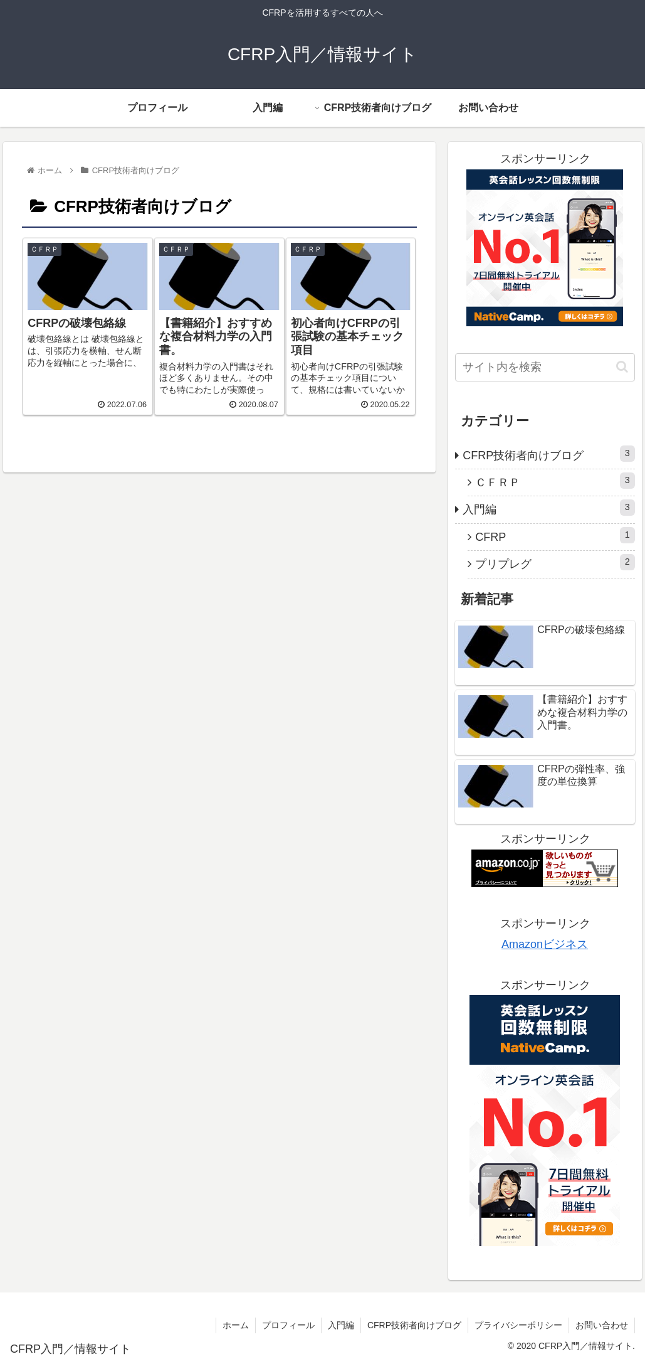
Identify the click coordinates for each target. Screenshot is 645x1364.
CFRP (555, 535)
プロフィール (288, 1325)
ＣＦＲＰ (555, 480)
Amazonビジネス (544, 944)
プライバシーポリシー (518, 1325)
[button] (622, 367)
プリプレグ (555, 562)
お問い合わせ (601, 1325)
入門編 (549, 507)
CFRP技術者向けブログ (549, 453)
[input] (545, 367)
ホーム (236, 1325)
